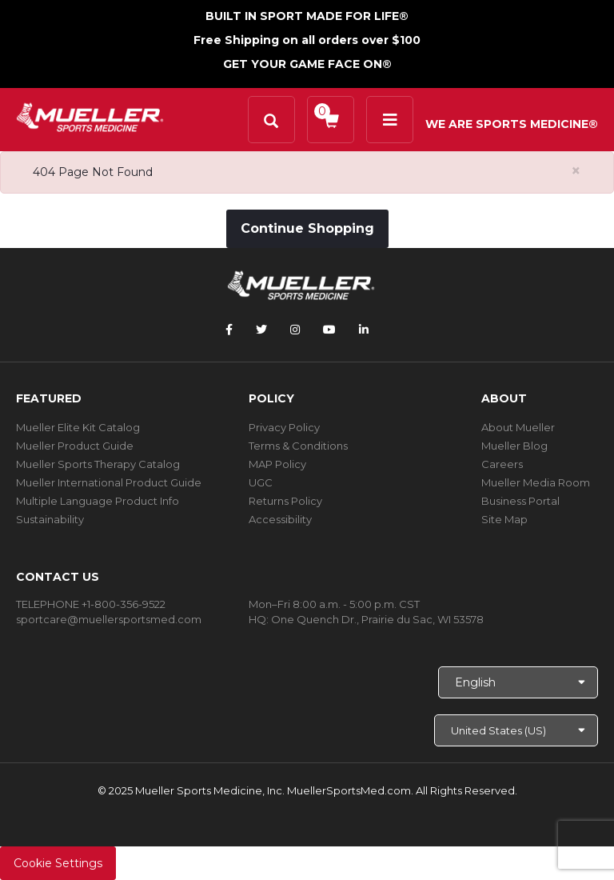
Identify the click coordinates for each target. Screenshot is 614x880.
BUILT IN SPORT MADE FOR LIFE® (307, 16)
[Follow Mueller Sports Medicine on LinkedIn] (364, 329)
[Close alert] (576, 170)
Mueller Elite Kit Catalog (78, 427)
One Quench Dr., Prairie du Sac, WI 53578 (377, 619)
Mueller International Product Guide (108, 482)
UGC (261, 482)
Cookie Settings (58, 863)
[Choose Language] (518, 682)
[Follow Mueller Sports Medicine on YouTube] (329, 329)
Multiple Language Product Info (97, 500)
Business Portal (520, 500)
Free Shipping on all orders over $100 (307, 40)
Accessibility (280, 519)
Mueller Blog (514, 445)
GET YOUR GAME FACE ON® (307, 64)
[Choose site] (516, 730)
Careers (502, 464)
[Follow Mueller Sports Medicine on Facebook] (229, 329)
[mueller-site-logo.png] (90, 116)
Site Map (504, 519)
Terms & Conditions (298, 445)
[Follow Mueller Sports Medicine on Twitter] (261, 329)
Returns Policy (285, 500)
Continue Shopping (307, 228)
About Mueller (518, 427)
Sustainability (50, 519)
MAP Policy (277, 464)
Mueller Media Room (535, 482)
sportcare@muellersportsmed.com (108, 619)
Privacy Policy (284, 427)
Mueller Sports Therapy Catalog (98, 464)
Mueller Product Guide (75, 445)
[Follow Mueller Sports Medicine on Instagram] (295, 329)
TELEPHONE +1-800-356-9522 (90, 604)
